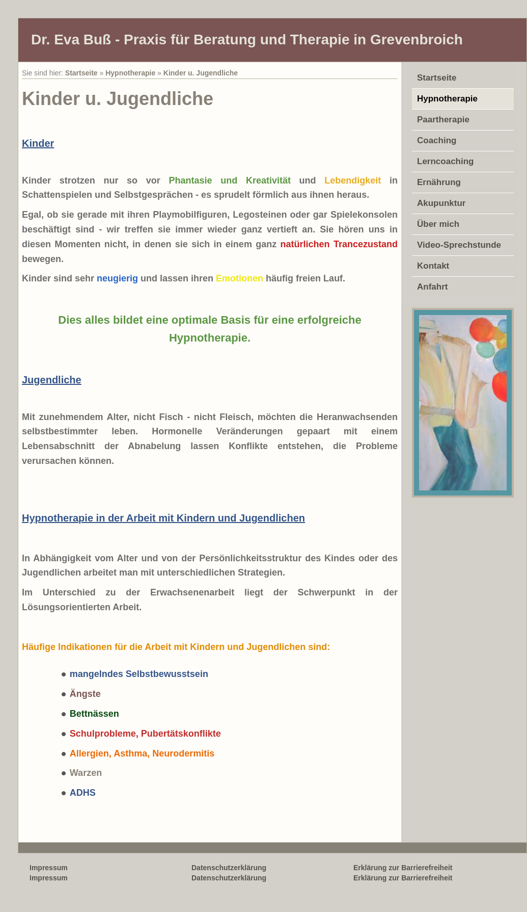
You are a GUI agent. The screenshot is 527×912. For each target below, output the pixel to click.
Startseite (81, 73)
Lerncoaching (445, 161)
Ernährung (439, 182)
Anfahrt (432, 287)
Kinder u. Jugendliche (200, 73)
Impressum (49, 878)
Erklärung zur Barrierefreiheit (403, 878)
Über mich (438, 224)
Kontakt (433, 266)
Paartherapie (443, 119)
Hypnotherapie (130, 73)
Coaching (436, 140)
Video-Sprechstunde (459, 245)
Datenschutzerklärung (228, 878)
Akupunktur (441, 203)
